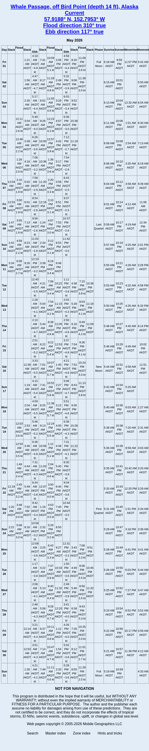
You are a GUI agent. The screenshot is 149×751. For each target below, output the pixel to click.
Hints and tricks (110, 733)
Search (32, 733)
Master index (55, 733)
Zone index (81, 733)
